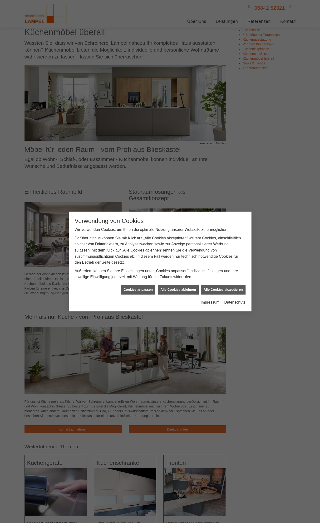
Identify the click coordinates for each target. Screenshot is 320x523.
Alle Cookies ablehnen (178, 285)
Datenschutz (235, 298)
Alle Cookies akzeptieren (223, 285)
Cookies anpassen (138, 285)
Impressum (210, 298)
